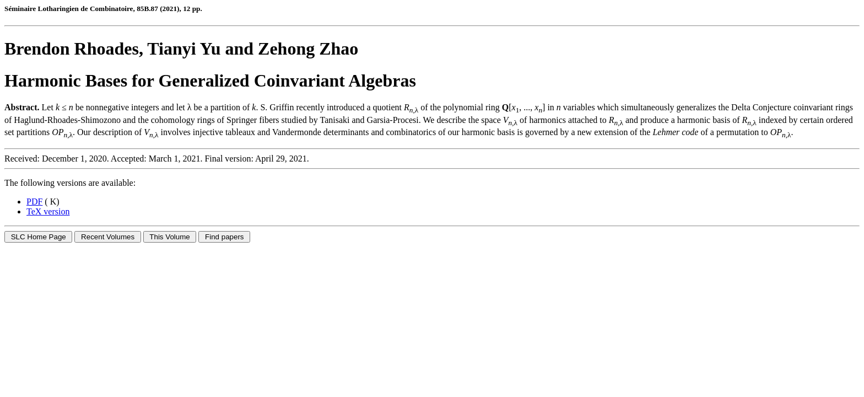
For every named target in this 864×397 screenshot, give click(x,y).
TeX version (47, 211)
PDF (34, 201)
